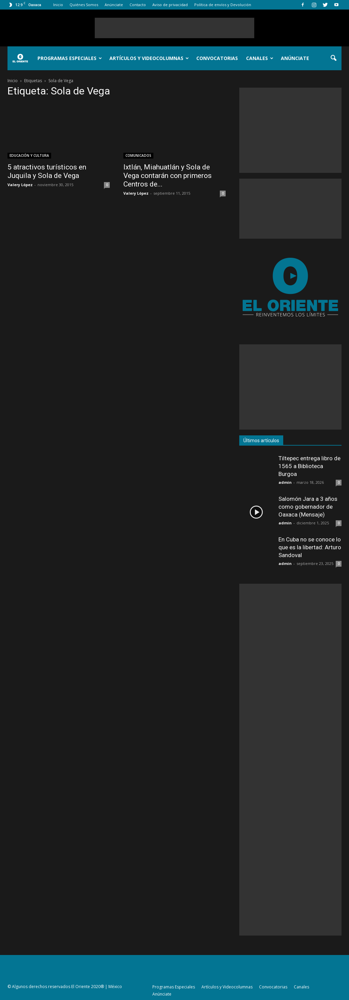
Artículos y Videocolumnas (149, 58)
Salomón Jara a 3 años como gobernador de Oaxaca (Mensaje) (307, 506)
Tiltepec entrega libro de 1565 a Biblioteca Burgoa (309, 466)
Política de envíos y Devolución (222, 4)
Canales (259, 58)
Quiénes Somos (84, 4)
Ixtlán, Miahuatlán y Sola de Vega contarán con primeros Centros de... (167, 175)
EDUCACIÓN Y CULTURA (29, 155)
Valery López (20, 184)
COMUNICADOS (138, 155)
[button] (333, 58)
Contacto (138, 4)
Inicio (58, 4)
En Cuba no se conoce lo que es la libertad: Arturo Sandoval (309, 547)
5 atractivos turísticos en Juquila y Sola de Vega (46, 171)
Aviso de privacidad (170, 4)
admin (285, 482)
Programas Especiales (69, 58)
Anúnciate (114, 4)
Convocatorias (217, 58)
